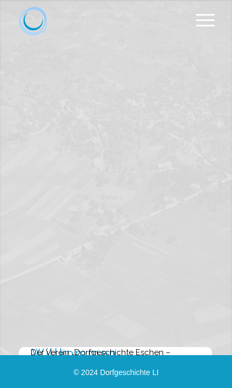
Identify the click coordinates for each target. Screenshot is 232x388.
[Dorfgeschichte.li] (33, 21)
